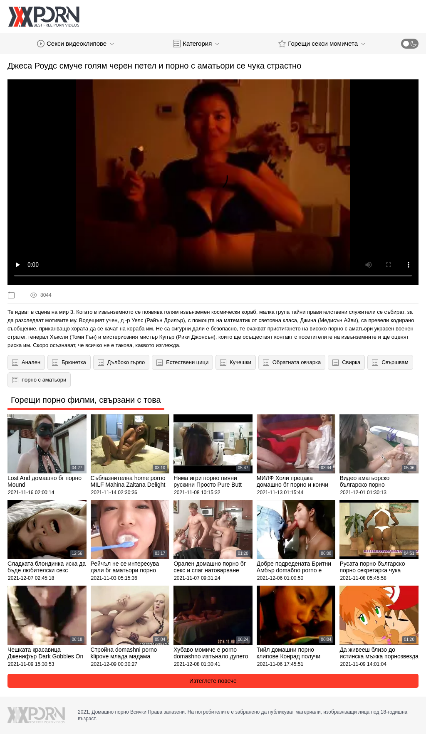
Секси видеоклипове (75, 43)
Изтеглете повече (213, 680)
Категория (196, 43)
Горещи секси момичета (321, 43)
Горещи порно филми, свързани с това (86, 399)
